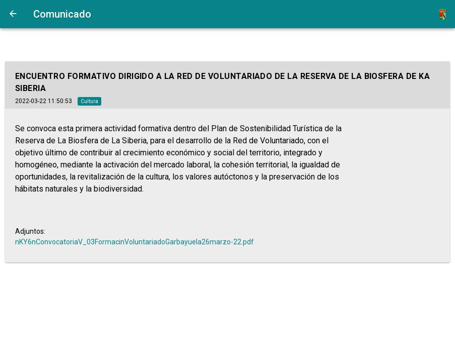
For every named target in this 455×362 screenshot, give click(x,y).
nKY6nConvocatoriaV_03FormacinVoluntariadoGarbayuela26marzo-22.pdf (134, 242)
